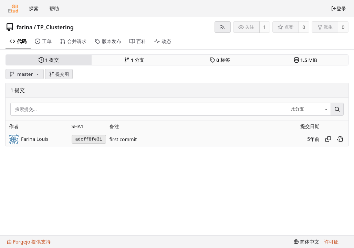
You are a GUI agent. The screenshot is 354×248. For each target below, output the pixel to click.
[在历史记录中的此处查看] (340, 139)
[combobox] (308, 109)
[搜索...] (337, 109)
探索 (34, 8)
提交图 (59, 74)
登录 (338, 8)
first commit (123, 139)
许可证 (331, 241)
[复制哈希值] (328, 139)
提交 (49, 59)
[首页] (13, 8)
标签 (220, 59)
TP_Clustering (55, 27)
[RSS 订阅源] (223, 27)
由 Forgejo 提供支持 (29, 241)
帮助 (54, 8)
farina (24, 27)
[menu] (306, 241)
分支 (134, 59)
